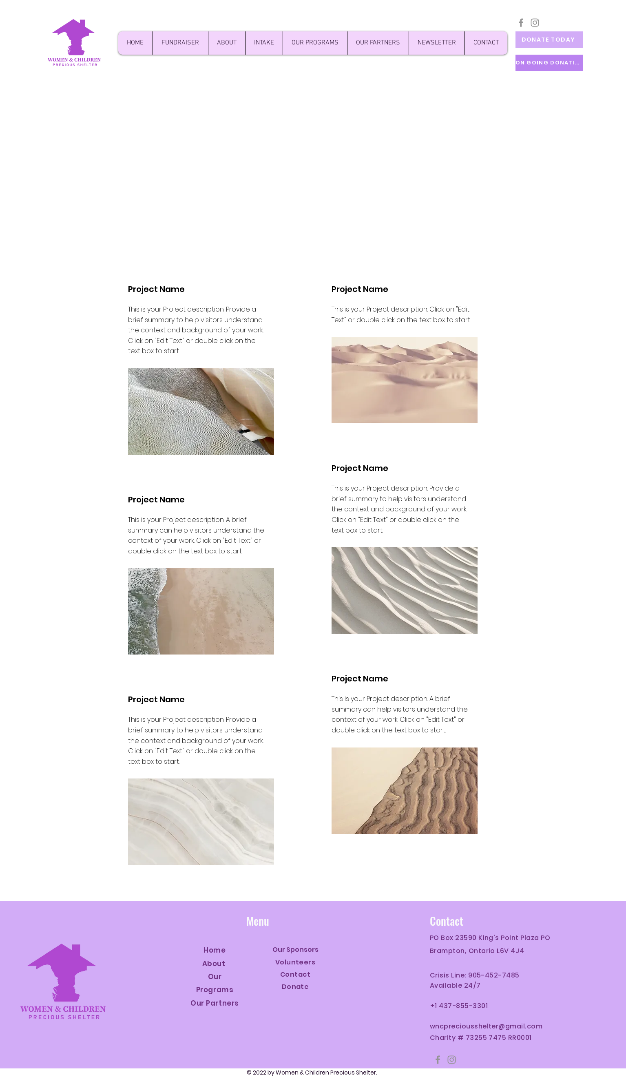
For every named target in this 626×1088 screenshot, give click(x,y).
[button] (437, 43)
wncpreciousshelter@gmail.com (486, 1026)
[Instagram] (534, 22)
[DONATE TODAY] (549, 39)
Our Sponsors (295, 949)
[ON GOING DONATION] (549, 63)
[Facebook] (520, 22)
